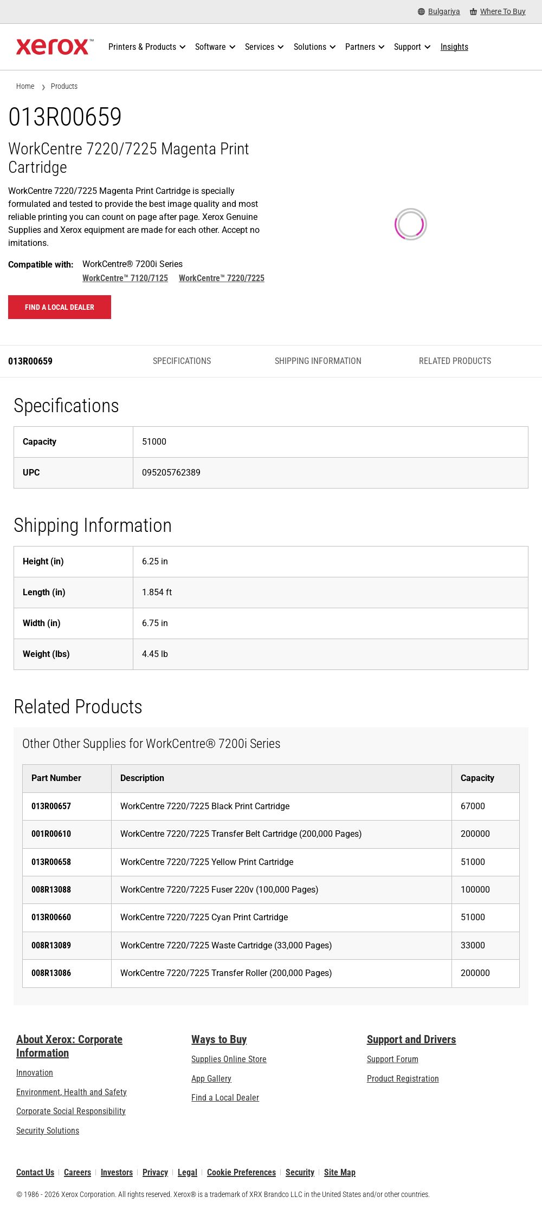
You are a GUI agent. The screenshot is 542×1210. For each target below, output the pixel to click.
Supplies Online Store (229, 1059)
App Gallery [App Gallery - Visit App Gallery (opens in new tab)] (211, 1079)
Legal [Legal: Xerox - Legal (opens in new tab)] (187, 1172)
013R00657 (51, 806)
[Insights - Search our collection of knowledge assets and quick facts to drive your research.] (454, 47)
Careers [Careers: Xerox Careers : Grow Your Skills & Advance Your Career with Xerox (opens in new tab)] (77, 1172)
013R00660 (51, 917)
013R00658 (51, 862)
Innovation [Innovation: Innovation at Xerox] (34, 1073)
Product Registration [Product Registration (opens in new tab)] (403, 1079)
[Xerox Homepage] (55, 47)
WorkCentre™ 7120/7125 (125, 278)
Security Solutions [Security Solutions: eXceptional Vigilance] (47, 1131)
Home (25, 86)
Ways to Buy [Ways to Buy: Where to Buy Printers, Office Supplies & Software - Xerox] (219, 1039)
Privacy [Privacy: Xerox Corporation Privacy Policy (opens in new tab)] (155, 1172)
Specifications (182, 361)
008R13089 (51, 945)
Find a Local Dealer (225, 1097)
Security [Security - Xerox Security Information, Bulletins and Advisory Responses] (300, 1172)
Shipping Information (318, 361)
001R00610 (51, 834)
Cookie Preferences (241, 1172)
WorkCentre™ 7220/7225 (221, 278)
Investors (117, 1172)
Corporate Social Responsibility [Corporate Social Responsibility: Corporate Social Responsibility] (71, 1111)
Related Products (455, 361)
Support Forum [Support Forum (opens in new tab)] (392, 1059)
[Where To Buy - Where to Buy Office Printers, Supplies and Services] (498, 11)
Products (64, 86)
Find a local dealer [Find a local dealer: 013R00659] (59, 307)
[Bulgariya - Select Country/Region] (439, 11)
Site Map (340, 1172)
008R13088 (51, 889)
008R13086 (51, 973)
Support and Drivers (411, 1039)
